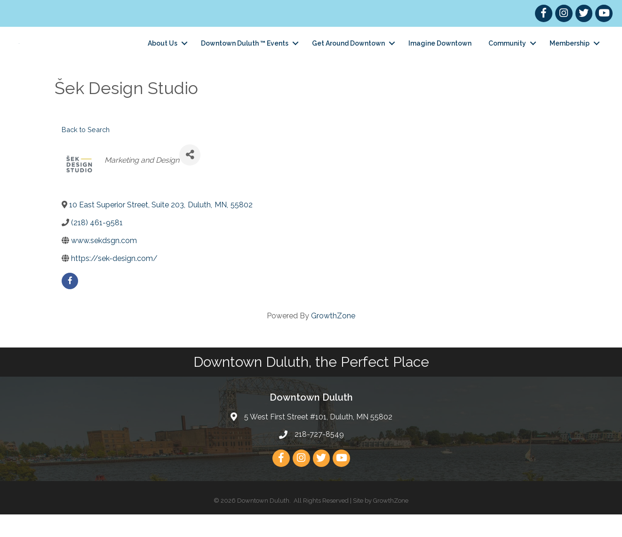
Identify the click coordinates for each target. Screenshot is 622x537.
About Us (162, 54)
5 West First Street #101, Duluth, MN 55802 (318, 439)
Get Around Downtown (348, 54)
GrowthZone (333, 338)
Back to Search (86, 152)
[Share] (189, 177)
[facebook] (70, 303)
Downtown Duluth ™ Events (244, 54)
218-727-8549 (319, 456)
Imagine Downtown (439, 54)
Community (507, 54)
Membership (570, 54)
